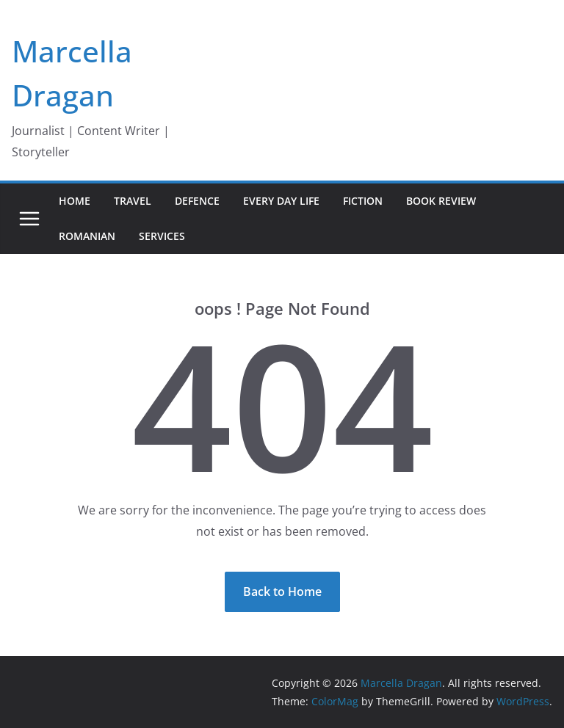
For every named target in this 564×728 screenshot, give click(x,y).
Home (74, 201)
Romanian (87, 236)
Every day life (281, 201)
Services (162, 236)
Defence (197, 201)
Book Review (441, 201)
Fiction (363, 201)
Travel (132, 201)
